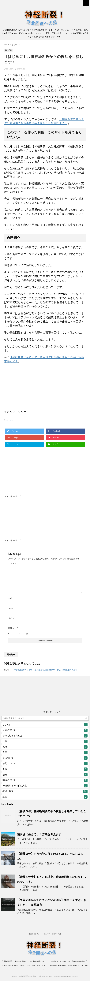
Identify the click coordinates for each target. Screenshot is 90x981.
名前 (10, 598)
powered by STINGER (69, 976)
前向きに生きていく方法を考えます (39, 834)
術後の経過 (45, 791)
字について (45, 758)
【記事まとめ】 (34, 934)
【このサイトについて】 (52, 934)
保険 (45, 747)
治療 (45, 774)
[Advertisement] (24, 391)
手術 (45, 769)
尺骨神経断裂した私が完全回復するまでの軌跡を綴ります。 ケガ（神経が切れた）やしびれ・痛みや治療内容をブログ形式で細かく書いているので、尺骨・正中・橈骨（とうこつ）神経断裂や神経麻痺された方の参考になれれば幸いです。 (45, 965)
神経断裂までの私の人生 (45, 785)
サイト (11, 618)
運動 (45, 797)
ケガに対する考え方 (45, 736)
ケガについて (45, 730)
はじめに (10, 420)
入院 (45, 752)
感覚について (45, 763)
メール (11, 608)
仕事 (45, 741)
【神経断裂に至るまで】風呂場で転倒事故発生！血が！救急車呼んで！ (45, 670)
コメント (12, 563)
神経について (45, 780)
